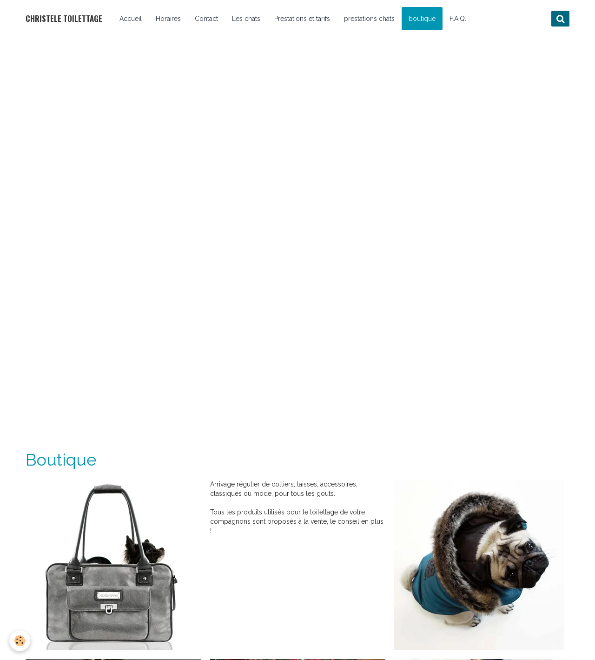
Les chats (246, 18)
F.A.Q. (458, 18)
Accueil (130, 18)
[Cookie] (19, 640)
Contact (206, 18)
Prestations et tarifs (302, 18)
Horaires (168, 18)
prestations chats (369, 18)
